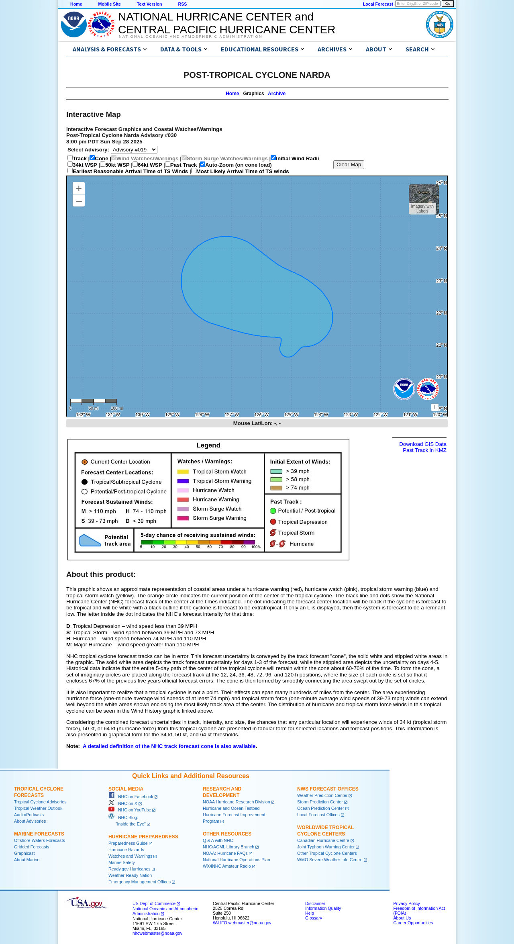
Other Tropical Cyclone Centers (327, 853)
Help (309, 913)
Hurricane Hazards (126, 849)
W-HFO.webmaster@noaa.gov (242, 922)
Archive (277, 93)
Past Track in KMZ (425, 450)
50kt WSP (117, 165)
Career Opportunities (413, 922)
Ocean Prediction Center (320, 808)
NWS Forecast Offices (328, 789)
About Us (402, 917)
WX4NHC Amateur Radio (227, 866)
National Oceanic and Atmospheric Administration (190, 37)
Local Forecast (378, 4)
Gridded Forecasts (31, 846)
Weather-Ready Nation (130, 875)
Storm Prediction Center (320, 801)
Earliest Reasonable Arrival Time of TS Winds (130, 171)
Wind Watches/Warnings (147, 158)
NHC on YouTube (129, 809)
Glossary (313, 917)
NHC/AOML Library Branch (228, 846)
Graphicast (24, 853)
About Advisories (30, 821)
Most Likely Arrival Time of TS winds (242, 171)
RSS (182, 4)
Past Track (183, 165)
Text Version (149, 4)
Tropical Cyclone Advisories (40, 801)
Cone (101, 158)
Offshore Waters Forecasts (39, 840)
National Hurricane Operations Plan (236, 859)
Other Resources (227, 834)
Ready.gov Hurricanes (129, 868)
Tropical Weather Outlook (38, 808)
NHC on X (122, 803)
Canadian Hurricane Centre (323, 840)
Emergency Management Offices (139, 881)
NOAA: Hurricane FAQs (225, 853)
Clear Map (349, 164)
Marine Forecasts (39, 834)
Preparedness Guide (128, 843)
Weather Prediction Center (322, 795)
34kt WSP (85, 165)
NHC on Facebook (130, 796)
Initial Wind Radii (297, 158)
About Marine (26, 859)
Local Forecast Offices (318, 814)
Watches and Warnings (130, 856)
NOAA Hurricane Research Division (236, 801)
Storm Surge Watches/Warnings (227, 158)
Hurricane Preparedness (143, 837)
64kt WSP (150, 165)
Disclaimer (315, 903)
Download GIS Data (423, 444)
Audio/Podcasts (29, 814)
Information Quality (323, 908)
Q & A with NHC (218, 840)
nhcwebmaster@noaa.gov (157, 933)
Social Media (125, 789)
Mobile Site (109, 4)
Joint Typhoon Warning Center (326, 846)
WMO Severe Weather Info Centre (330, 859)
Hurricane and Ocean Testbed (231, 808)
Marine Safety (121, 862)
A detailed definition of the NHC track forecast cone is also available (169, 746)
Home (76, 4)
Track (80, 158)
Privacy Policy (406, 903)
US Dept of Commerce (154, 903)
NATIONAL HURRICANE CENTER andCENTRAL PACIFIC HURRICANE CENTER (226, 23)
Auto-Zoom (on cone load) (238, 165)
